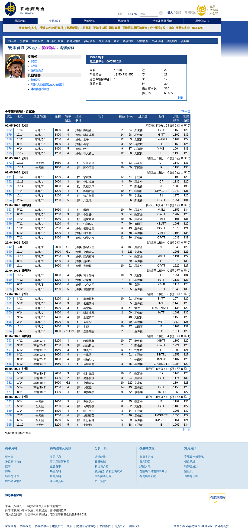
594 (9, 331)
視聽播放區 (100, 27)
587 (9, 359)
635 (9, 265)
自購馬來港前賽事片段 (153, 471)
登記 (178, 12)
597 (9, 317)
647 (9, 228)
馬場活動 (20, 21)
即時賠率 (37, 41)
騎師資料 (55, 476)
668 (9, 167)
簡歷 (34, 61)
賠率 (8, 466)
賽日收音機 (146, 456)
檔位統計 (189, 461)
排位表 (24, 41)
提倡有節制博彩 (86, 526)
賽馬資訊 (54, 21)
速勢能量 (100, 456)
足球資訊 (89, 21)
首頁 (120, 14)
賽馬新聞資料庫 (59, 461)
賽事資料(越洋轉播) (52, 27)
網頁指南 (57, 526)
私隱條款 (105, 526)
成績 (34, 66)
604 (9, 298)
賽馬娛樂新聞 (147, 476)
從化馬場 (155, 27)
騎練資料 (142, 41)
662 (9, 181)
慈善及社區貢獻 (162, 21)
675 (9, 153)
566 (9, 420)
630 (9, 275)
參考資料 (89, 41)
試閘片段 (145, 466)
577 (9, 392)
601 (9, 308)
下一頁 (185, 111)
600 (9, 312)
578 (9, 387)
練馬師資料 (57, 481)
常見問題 (190, 12)
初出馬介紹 (102, 466)
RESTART (198, 27)
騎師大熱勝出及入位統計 (47, 84)
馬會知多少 (202, 21)
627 (9, 284)
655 (9, 195)
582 (9, 382)
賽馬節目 (145, 461)
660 (9, 186)
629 (9, 279)
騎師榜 (35, 79)
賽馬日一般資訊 (194, 456)
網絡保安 (134, 526)
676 (9, 148)
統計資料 (104, 41)
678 (9, 139)
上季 (180, 98)
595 (9, 326)
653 (9, 209)
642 (9, 247)
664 (9, 177)
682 (9, 130)
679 (9, 134)
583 (9, 378)
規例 (70, 526)
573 (9, 401)
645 (9, 237)
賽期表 (184, 41)
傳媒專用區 (191, 476)
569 (9, 410)
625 (9, 289)
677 (9, 144)
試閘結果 (171, 41)
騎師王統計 (191, 466)
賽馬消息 (55, 456)
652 (9, 214)
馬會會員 (123, 21)
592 (9, 345)
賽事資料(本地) (28, 27)
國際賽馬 (114, 27)
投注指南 (168, 27)
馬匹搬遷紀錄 (103, 476)
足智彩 (213, 10)
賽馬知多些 (183, 27)
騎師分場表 (73, 41)
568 (9, 415)
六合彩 (213, 13)
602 (9, 303)
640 (9, 251)
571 (9, 406)
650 (9, 219)
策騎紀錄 (37, 70)
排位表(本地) (13, 461)
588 (9, 354)
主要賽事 (85, 27)
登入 (170, 12)
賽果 (116, 41)
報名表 (12, 41)
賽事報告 (128, 41)
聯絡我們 (25, 526)
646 (9, 233)
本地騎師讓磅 (40, 89)
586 (9, 363)
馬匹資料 (157, 41)
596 (9, 321)
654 (9, 200)
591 (9, 350)
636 (9, 261)
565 (9, 424)
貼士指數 (100, 481)
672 (9, 162)
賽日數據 (100, 461)
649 (9, 223)
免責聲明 (120, 526)
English (132, 14)
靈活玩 (188, 471)
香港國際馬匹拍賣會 (134, 27)
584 (9, 373)
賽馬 (212, 6)
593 (9, 340)
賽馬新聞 (71, 27)
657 (9, 190)
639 (9, 256)
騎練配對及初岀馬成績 (108, 471)
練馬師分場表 (54, 41)
